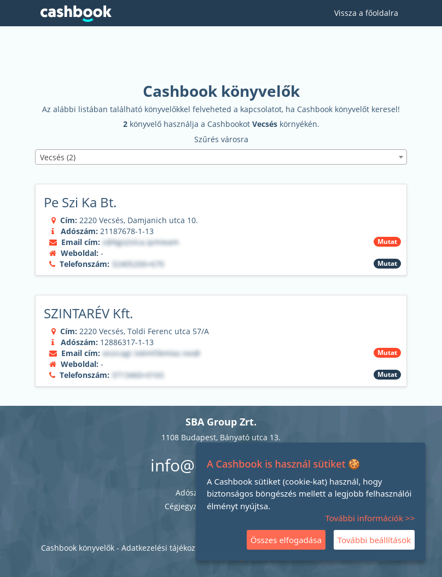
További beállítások (374, 539)
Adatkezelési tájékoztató (165, 548)
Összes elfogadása (286, 539)
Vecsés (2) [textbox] (57, 157)
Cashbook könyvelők (77, 548)
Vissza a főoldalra (366, 13)
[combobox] (221, 157)
